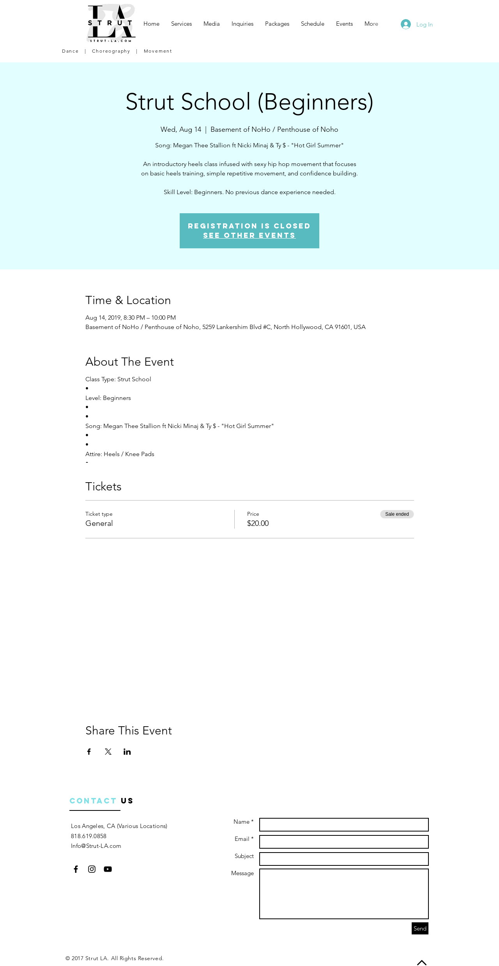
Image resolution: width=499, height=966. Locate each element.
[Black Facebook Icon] (76, 869)
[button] (181, 24)
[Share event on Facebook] (89, 751)
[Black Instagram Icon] (92, 869)
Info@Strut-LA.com (96, 845)
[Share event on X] (108, 751)
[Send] (420, 928)
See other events (249, 235)
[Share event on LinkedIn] (127, 751)
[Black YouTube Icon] (108, 869)
